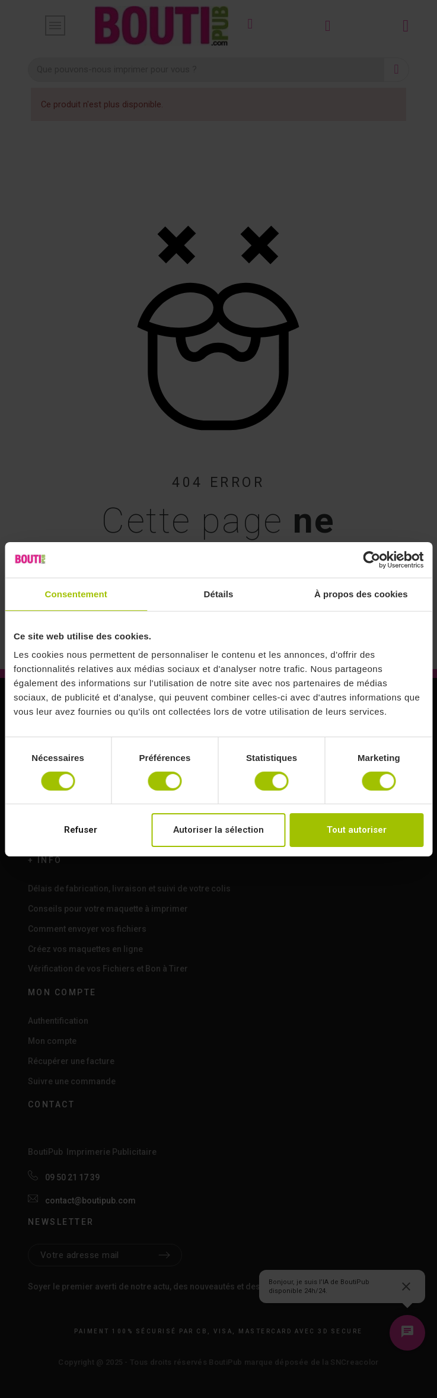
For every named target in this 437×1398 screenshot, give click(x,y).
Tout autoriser (357, 829)
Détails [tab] (219, 593)
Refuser (80, 829)
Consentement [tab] (75, 593)
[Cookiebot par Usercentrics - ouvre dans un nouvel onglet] (371, 559)
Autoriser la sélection (218, 829)
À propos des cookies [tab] (361, 593)
